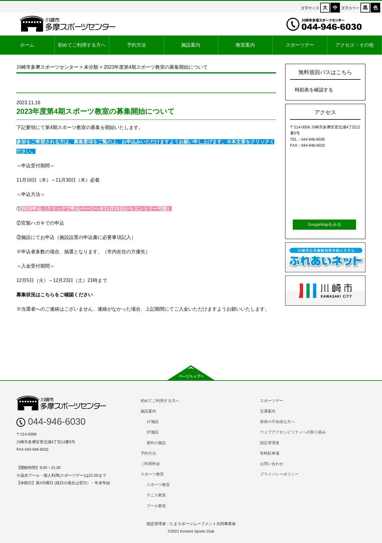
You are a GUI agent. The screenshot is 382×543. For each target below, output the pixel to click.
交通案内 (267, 411)
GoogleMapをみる (324, 224)
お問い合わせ (271, 463)
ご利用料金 (150, 463)
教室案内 (245, 44)
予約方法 (136, 44)
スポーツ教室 (152, 474)
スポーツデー (300, 44)
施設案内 (190, 44)
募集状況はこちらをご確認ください (54, 294)
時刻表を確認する (314, 89)
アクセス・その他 (354, 44)
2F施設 (153, 432)
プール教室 (156, 506)
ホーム (27, 44)
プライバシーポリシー (279, 474)
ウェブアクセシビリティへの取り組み (293, 432)
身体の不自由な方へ (277, 421)
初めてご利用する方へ (82, 44)
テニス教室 (156, 495)
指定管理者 (269, 443)
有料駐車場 (269, 453)
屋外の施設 (156, 443)
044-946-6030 (51, 421)
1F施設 (153, 421)
